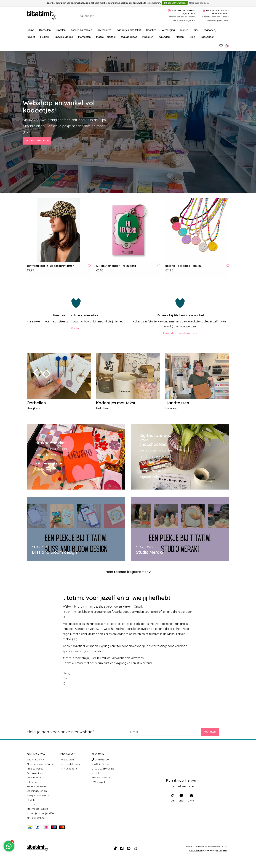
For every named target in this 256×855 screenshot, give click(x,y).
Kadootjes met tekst (129, 30)
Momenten (84, 37)
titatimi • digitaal (106, 37)
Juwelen (61, 30)
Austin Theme (195, 850)
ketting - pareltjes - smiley (183, 266)
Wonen (184, 30)
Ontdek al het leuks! (37, 140)
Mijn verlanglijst (69, 768)
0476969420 (100, 759)
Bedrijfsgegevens (37, 786)
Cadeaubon (207, 37)
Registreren (67, 759)
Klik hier (76, 328)
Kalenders (164, 37)
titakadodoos (129, 37)
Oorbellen (45, 30)
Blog (192, 37)
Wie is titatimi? (35, 759)
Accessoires (104, 30)
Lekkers (44, 37)
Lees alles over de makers (180, 333)
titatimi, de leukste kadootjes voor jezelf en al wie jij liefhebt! (41, 813)
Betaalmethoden (36, 772)
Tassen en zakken (81, 30)
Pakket (31, 37)
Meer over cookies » (199, 3)
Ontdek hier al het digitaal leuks (153, 474)
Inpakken (147, 37)
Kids (196, 30)
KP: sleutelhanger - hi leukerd (116, 266)
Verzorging (168, 30)
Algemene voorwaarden (41, 764)
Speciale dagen (64, 37)
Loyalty (31, 799)
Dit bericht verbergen (175, 3)
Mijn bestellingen (70, 764)
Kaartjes (151, 30)
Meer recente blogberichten (126, 572)
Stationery (210, 30)
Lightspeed (221, 850)
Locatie (31, 804)
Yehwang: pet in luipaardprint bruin (50, 266)
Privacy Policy (35, 768)
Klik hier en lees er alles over (49, 466)
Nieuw (30, 30)
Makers (180, 37)
